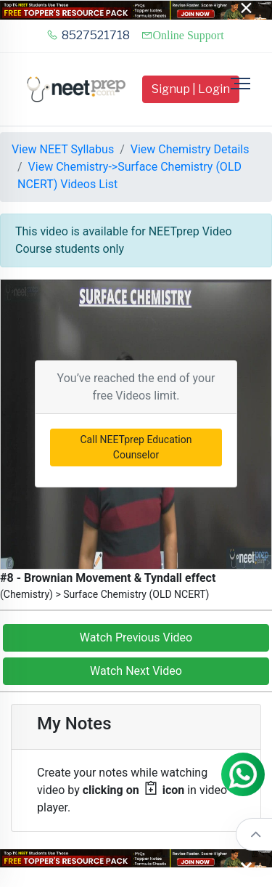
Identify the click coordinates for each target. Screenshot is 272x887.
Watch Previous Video (136, 637)
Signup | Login (191, 89)
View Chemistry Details (190, 149)
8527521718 (88, 35)
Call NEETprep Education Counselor (136, 447)
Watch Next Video (136, 671)
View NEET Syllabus (63, 149)
